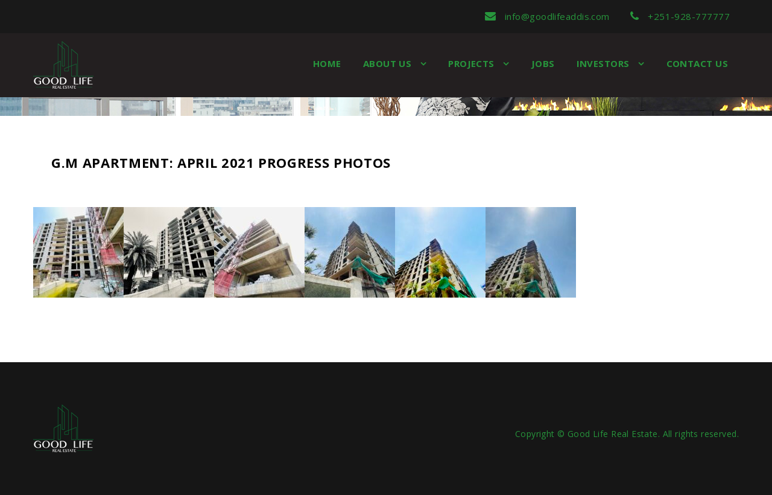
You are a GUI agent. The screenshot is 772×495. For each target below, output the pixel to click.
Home (327, 63)
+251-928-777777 (680, 16)
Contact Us (697, 63)
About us (388, 63)
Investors (605, 63)
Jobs (543, 63)
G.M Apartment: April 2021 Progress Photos (221, 162)
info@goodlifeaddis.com (547, 16)
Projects (472, 63)
